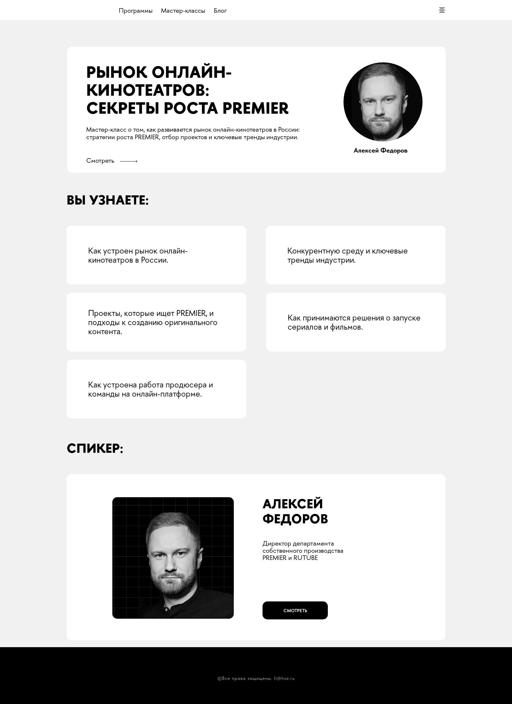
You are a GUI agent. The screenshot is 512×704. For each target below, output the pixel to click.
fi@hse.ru (284, 678)
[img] (85, 10)
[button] (128, 161)
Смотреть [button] (100, 160)
